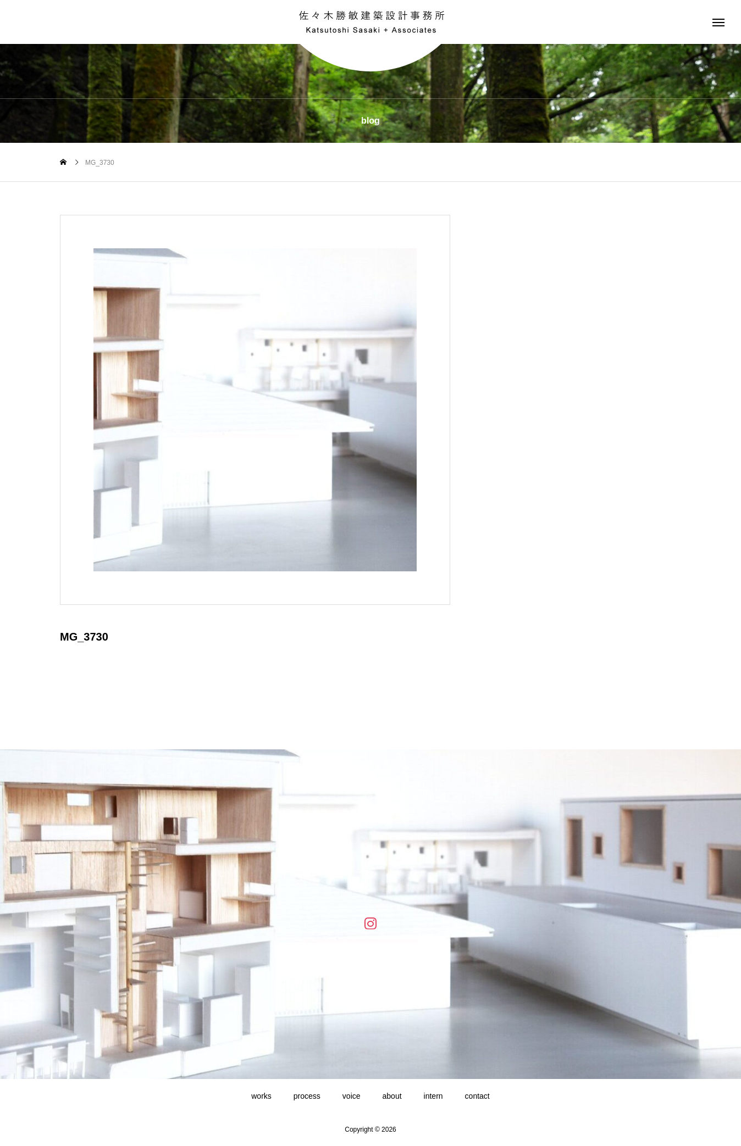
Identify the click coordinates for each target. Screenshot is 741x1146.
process (307, 1096)
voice (351, 1096)
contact (477, 1096)
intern (433, 1096)
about (392, 1096)
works (261, 1096)
